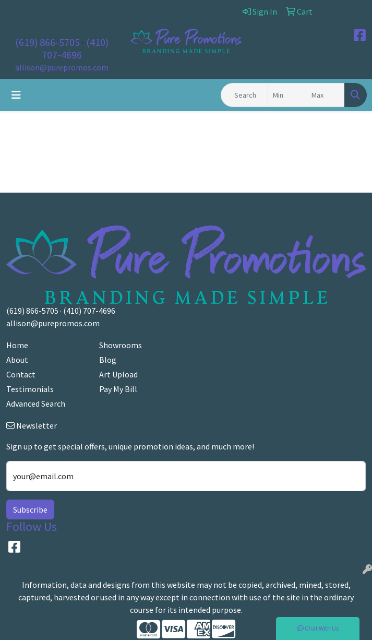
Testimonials (30, 389)
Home (17, 345)
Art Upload (118, 374)
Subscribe (30, 509)
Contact (20, 374)
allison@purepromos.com (62, 67)
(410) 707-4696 (75, 48)
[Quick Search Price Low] (286, 95)
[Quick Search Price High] (325, 95)
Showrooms (120, 345)
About (17, 359)
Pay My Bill (118, 389)
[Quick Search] (244, 95)
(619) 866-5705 (47, 42)
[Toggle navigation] (16, 95)
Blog (107, 359)
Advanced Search (35, 403)
